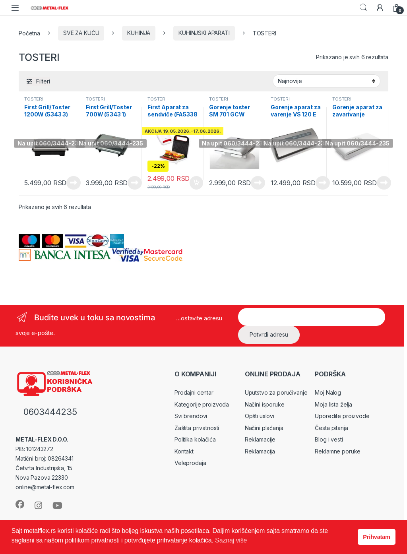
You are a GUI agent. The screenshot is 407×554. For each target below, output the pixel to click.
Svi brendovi (190, 416)
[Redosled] (326, 81)
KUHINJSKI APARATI (204, 32)
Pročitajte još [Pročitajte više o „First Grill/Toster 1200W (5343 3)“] (73, 183)
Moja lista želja (333, 404)
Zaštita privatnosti (196, 427)
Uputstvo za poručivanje (276, 392)
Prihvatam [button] (376, 537)
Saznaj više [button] (231, 540)
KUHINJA (138, 32)
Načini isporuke (265, 404)
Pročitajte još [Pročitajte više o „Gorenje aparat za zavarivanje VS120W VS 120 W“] (384, 183)
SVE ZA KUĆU (81, 32)
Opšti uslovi (259, 416)
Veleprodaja (190, 462)
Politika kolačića (195, 439)
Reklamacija (260, 451)
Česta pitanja (331, 427)
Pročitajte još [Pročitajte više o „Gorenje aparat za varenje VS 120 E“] (323, 183)
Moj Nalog (328, 392)
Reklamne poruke (337, 451)
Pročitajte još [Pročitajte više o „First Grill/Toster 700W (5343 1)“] (135, 183)
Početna (29, 32)
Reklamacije (260, 439)
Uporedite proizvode (342, 416)
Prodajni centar (193, 392)
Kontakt (184, 451)
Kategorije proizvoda (201, 404)
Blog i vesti (329, 439)
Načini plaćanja (264, 427)
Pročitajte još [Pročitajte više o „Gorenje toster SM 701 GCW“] (258, 183)
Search (363, 7)
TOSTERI (33, 99)
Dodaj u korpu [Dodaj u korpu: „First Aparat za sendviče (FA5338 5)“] (196, 183)
